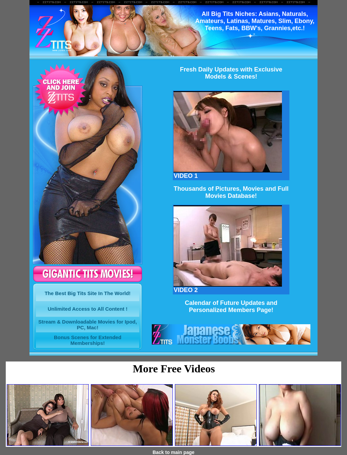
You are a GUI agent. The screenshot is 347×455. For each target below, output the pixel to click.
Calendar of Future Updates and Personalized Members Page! (231, 306)
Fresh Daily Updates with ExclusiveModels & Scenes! (231, 73)
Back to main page (173, 452)
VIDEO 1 (228, 173)
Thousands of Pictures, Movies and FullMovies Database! (231, 192)
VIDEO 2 (228, 287)
